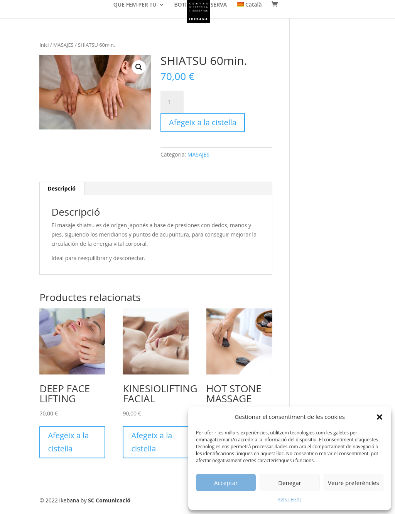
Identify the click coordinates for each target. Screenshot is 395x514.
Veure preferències (353, 483)
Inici (44, 44)
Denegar (289, 483)
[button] (379, 417)
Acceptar (226, 483)
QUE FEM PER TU (135, 5)
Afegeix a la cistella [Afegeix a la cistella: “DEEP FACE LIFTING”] (68, 442)
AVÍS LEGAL (289, 499)
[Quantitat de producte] (172, 102)
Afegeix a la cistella (202, 122)
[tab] (61, 188)
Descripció (61, 188)
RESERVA (215, 5)
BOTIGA (184, 5)
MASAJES (63, 44)
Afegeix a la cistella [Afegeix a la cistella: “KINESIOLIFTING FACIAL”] (151, 442)
